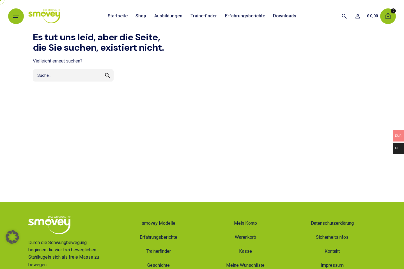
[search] (107, 75)
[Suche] (344, 16)
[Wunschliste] (357, 16)
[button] (12, 247)
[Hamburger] (16, 16)
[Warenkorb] (388, 16)
